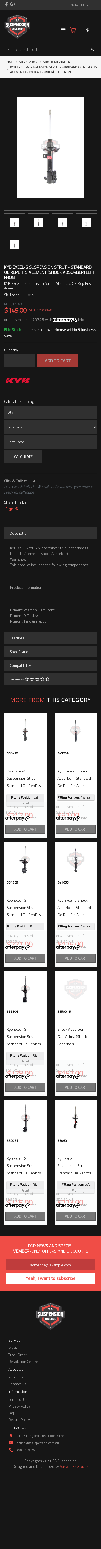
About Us (15, 1448)
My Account (17, 1419)
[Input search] (46, 49)
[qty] (50, 412)
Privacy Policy (19, 1477)
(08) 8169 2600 (27, 1521)
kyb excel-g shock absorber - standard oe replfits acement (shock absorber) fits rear (74, 785)
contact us (77, 5)
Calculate (23, 456)
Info (81, 319)
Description (19, 533)
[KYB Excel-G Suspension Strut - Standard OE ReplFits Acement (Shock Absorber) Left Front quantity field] (19, 360)
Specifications (21, 651)
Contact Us (17, 1455)
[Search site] (92, 49)
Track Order (17, 1426)
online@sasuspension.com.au (37, 1514)
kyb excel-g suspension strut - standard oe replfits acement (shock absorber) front (24, 932)
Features (17, 638)
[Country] (50, 427)
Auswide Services (74, 1537)
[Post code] (50, 442)
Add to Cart (58, 360)
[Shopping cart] (93, 26)
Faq (11, 1484)
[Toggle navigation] (63, 29)
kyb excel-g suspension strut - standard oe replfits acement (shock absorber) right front (24, 1079)
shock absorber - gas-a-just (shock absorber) (72, 1072)
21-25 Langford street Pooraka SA (40, 1506)
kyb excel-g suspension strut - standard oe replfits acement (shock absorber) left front (24, 785)
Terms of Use (19, 1470)
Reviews (30, 679)
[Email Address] (50, 1335)
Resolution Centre (23, 1432)
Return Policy (19, 1491)
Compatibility (20, 665)
